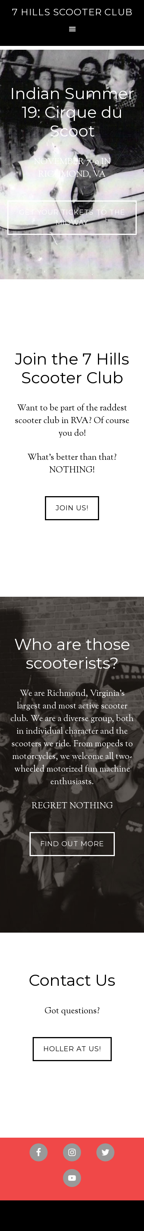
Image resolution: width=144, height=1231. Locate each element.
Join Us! (72, 508)
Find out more (72, 844)
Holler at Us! (72, 1049)
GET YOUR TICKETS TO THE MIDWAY (72, 217)
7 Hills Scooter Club (72, 12)
